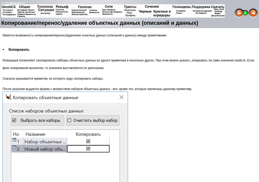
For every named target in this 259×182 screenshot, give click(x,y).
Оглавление (13, 2)
